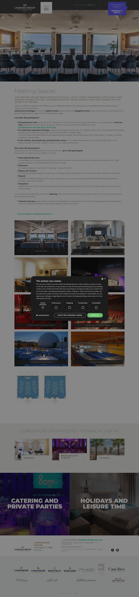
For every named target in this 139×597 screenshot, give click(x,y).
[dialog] (69, 298)
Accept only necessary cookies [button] (70, 315)
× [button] (105, 278)
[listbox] (102, 279)
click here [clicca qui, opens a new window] (48, 298)
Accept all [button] (95, 315)
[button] (42, 315)
